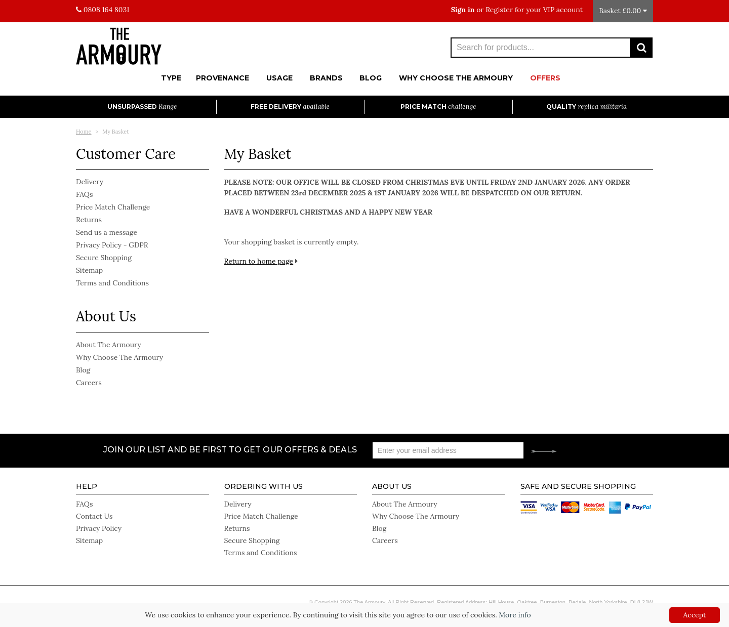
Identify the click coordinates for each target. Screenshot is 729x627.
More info (515, 614)
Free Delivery (290, 106)
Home (84, 131)
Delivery (89, 181)
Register (499, 9)
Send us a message (106, 232)
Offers (545, 77)
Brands (326, 77)
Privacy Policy (99, 528)
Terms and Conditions (112, 282)
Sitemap (89, 270)
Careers (89, 382)
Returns (89, 219)
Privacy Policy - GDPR (112, 244)
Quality (586, 106)
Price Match (438, 106)
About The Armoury (108, 344)
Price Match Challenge (113, 207)
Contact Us (94, 516)
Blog (370, 77)
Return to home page (259, 261)
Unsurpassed (142, 106)
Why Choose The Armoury (456, 77)
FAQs (84, 194)
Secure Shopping (104, 257)
